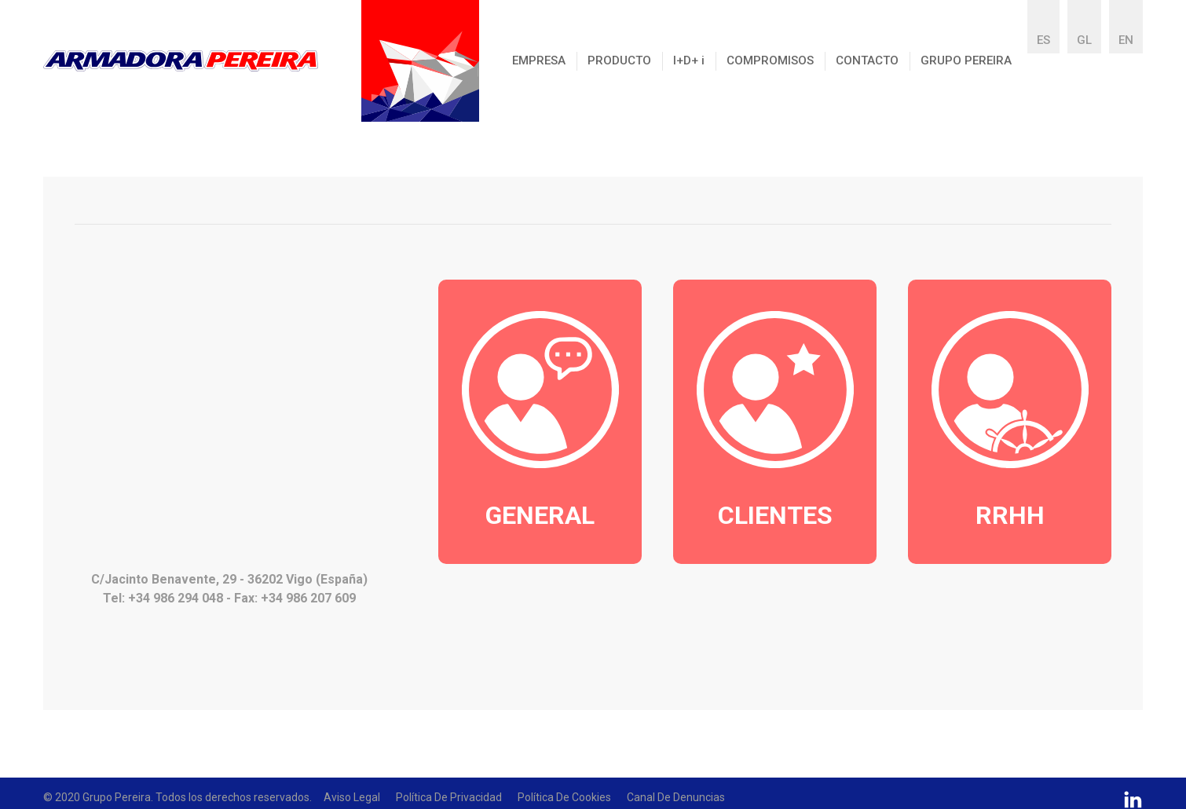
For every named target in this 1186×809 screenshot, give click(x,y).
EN (1125, 40)
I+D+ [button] (689, 61)
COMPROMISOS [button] (770, 60)
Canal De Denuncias (676, 797)
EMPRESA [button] (539, 60)
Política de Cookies (564, 797)
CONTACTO (867, 60)
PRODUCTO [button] (619, 60)
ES (1043, 40)
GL (1084, 40)
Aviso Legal (352, 797)
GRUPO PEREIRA (966, 60)
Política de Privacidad (449, 797)
